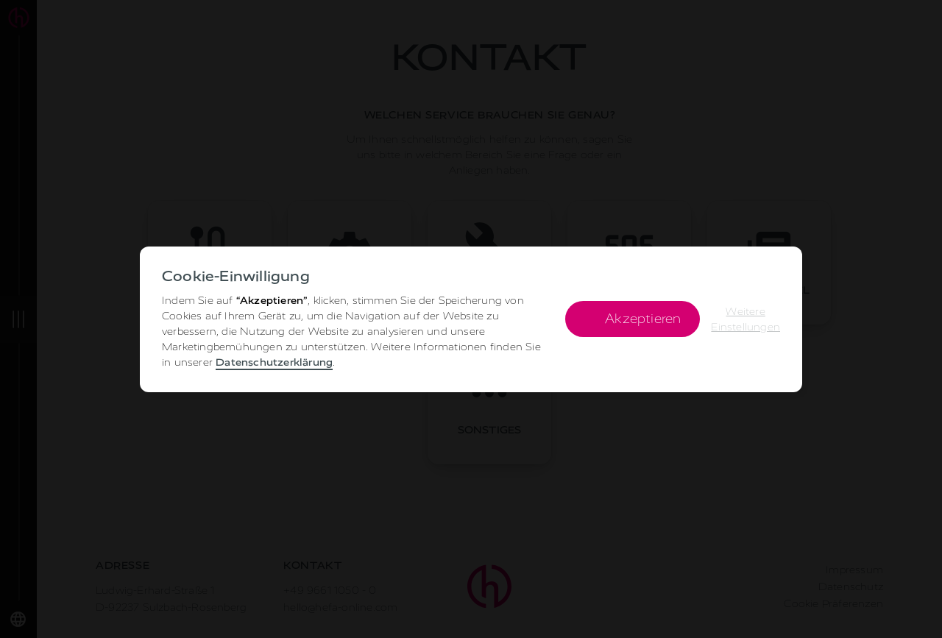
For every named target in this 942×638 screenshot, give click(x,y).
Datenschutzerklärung (274, 362)
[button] (745, 319)
